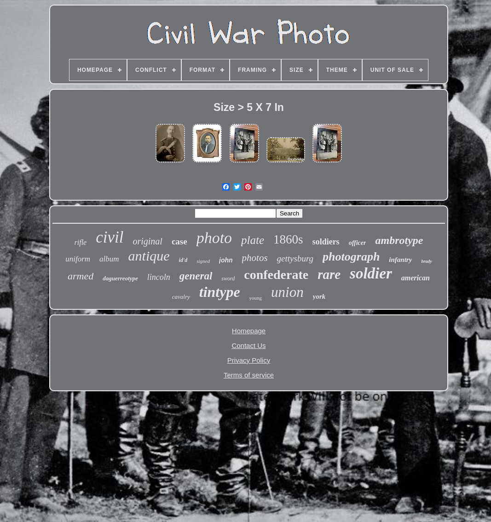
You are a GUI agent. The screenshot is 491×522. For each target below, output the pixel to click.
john (226, 260)
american (415, 278)
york (319, 296)
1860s (288, 239)
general (196, 276)
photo (214, 237)
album (109, 259)
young (255, 298)
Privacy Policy (248, 360)
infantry (400, 259)
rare (329, 274)
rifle (81, 242)
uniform (77, 259)
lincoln (158, 277)
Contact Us (248, 345)
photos (255, 257)
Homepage (249, 331)
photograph (351, 256)
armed (80, 276)
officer (357, 242)
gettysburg (295, 258)
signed (203, 261)
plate (252, 240)
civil (109, 237)
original (147, 241)
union (287, 292)
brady (426, 261)
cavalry (181, 296)
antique (149, 255)
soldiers (326, 241)
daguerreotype (120, 278)
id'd (183, 260)
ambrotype (399, 240)
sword (228, 278)
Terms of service (249, 375)
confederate (276, 274)
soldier (371, 273)
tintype (219, 292)
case (179, 241)
